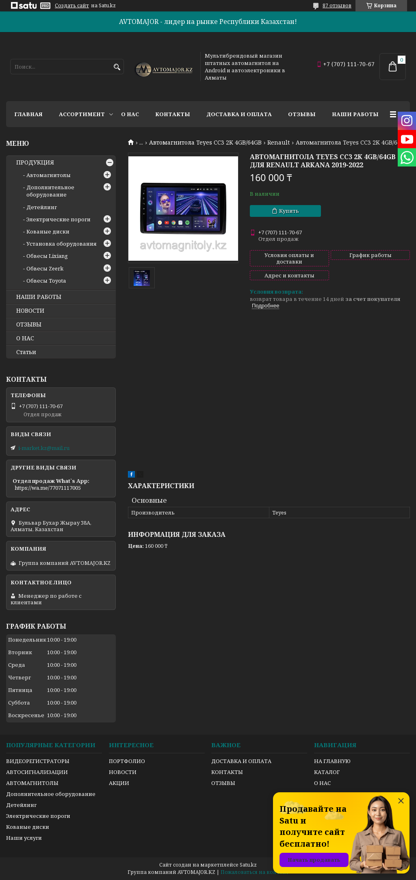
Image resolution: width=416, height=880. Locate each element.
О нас (130, 114)
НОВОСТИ (30, 310)
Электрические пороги (58, 219)
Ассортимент (82, 114)
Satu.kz (248, 864)
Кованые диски (47, 231)
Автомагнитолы (48, 175)
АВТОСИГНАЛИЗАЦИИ (37, 772)
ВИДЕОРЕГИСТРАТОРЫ (37, 761)
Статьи (26, 352)
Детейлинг (41, 207)
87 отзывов (337, 5)
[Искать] (117, 67)
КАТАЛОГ (327, 772)
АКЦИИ (119, 783)
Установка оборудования (61, 243)
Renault (278, 142)
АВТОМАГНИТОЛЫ (32, 783)
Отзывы (302, 114)
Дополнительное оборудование (50, 191)
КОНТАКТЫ (227, 772)
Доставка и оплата (239, 114)
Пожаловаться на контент (255, 872)
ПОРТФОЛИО (127, 761)
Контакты (172, 114)
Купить (289, 210)
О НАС (25, 338)
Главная (28, 114)
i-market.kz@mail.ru (43, 448)
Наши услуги (24, 837)
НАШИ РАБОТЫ (38, 297)
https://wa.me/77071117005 (48, 487)
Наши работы (355, 114)
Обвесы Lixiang (47, 255)
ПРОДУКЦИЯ (35, 162)
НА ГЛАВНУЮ (332, 761)
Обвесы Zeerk (44, 268)
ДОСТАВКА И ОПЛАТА (241, 761)
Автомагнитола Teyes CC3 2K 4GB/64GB (205, 142)
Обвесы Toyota (46, 280)
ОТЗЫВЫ (28, 324)
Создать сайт (72, 6)
